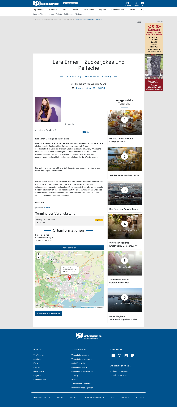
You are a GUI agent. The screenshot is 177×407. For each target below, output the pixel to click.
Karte (69, 248)
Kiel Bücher (68, 14)
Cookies (140, 397)
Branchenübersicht (79, 367)
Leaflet (83, 307)
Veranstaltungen (47, 19)
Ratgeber (102, 9)
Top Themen (38, 9)
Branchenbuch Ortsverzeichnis (84, 371)
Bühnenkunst (60, 19)
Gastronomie (88, 9)
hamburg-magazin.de (118, 371)
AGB (112, 397)
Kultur (64, 9)
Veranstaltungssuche (80, 355)
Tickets (59, 14)
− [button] (38, 257)
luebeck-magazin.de (118, 375)
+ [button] (38, 254)
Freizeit (75, 9)
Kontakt (60, 397)
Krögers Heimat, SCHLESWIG (90, 88)
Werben (74, 379)
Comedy (70, 19)
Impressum (125, 397)
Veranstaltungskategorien (82, 359)
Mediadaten (80, 14)
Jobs (51, 14)
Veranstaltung (73, 76)
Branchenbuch (117, 9)
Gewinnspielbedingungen (82, 388)
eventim (47, 208)
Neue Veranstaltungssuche (48, 313)
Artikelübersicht (78, 363)
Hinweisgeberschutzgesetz (94, 397)
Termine (132, 9)
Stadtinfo (53, 9)
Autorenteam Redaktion (81, 384)
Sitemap (74, 375)
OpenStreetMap (91, 307)
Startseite (36, 19)
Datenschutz (74, 397)
